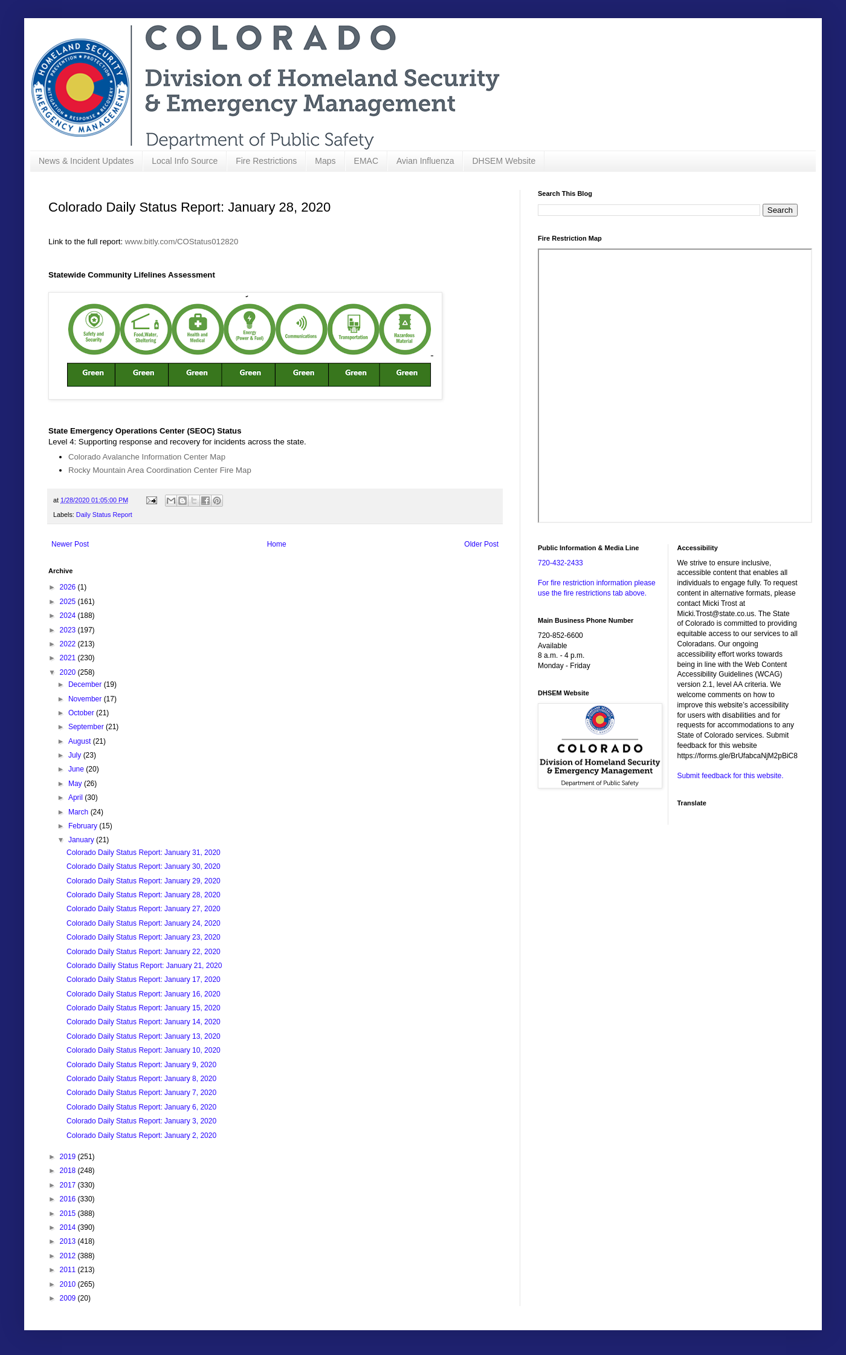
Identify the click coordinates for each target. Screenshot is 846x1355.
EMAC (366, 161)
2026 (69, 587)
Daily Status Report (104, 514)
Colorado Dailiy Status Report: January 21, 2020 (144, 965)
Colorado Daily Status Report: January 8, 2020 (141, 1078)
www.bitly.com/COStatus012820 (181, 241)
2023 (69, 630)
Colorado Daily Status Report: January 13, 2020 (143, 1036)
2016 (69, 1199)
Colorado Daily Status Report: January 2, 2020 (141, 1135)
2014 (69, 1227)
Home (276, 544)
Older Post (481, 544)
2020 (69, 672)
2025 (69, 601)
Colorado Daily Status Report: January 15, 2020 (143, 1008)
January (82, 840)
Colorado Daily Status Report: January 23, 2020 (143, 937)
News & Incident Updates (86, 161)
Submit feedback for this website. (730, 776)
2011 (69, 1270)
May (76, 783)
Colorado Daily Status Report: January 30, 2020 (143, 866)
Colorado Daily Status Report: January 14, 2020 (143, 1022)
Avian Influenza (425, 161)
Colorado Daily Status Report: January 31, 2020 (143, 852)
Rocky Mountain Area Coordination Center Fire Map (159, 470)
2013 (69, 1241)
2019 (69, 1156)
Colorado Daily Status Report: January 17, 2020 (143, 979)
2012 (69, 1256)
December (86, 684)
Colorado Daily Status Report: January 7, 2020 (141, 1092)
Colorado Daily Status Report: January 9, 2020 (141, 1065)
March (79, 812)
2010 (69, 1284)
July (75, 755)
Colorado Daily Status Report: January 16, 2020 (143, 994)
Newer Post (70, 544)
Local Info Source (185, 161)
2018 (69, 1170)
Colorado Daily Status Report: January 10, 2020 (143, 1050)
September (87, 727)
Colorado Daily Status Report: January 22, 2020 (143, 951)
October (82, 713)
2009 (69, 1298)
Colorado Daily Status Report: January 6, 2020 (141, 1107)
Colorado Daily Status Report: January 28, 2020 (143, 895)
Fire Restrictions (266, 161)
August (80, 741)
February (83, 826)
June (77, 769)
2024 (69, 615)
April (76, 797)
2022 (69, 644)
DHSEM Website (503, 161)
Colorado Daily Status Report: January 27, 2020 (143, 909)
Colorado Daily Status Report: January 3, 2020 (141, 1121)
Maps (325, 161)
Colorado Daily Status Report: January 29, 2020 (143, 881)
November (86, 699)
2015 (69, 1213)
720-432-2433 (560, 563)
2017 (69, 1185)
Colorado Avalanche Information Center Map (146, 456)
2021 (69, 658)
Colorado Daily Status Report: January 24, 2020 (143, 923)
